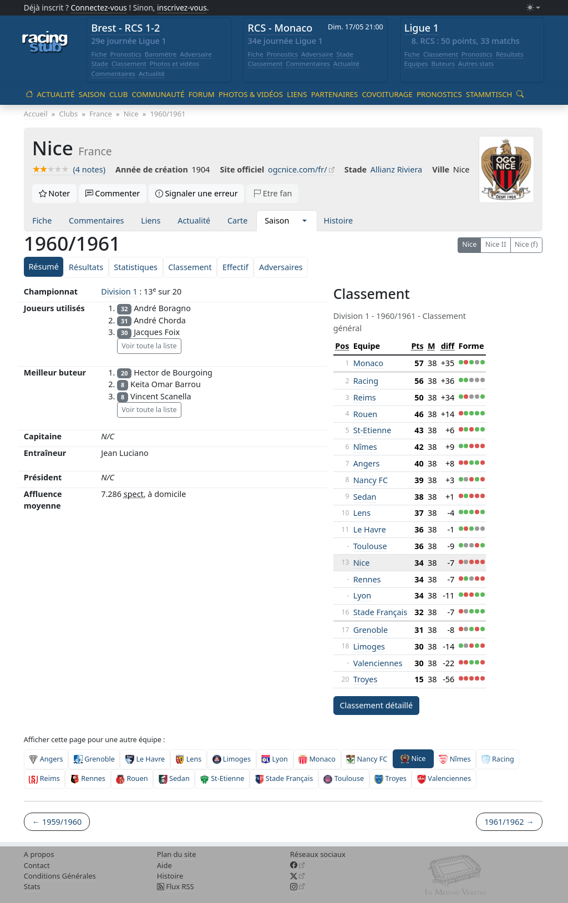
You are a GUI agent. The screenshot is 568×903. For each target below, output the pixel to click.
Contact (37, 865)
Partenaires (334, 94)
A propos (39, 854)
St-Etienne (372, 430)
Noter (54, 193)
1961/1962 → (509, 821)
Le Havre (369, 529)
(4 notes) (68, 169)
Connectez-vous (98, 7)
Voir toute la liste (148, 346)
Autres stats (476, 63)
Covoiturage (387, 94)
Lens (362, 513)
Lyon (362, 595)
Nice (469, 244)
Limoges (369, 646)
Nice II (495, 244)
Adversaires (281, 267)
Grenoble (370, 630)
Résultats (510, 54)
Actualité (152, 73)
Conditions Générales (60, 876)
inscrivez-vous (182, 7)
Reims (364, 397)
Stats (32, 886)
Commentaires (113, 73)
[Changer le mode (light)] (533, 8)
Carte (237, 220)
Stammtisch (489, 94)
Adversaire (196, 54)
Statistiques (136, 267)
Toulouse (370, 546)
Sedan (365, 496)
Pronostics (125, 54)
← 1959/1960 (57, 821)
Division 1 (119, 291)
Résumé (43, 266)
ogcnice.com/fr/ (297, 169)
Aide (164, 865)
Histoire (338, 220)
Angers (366, 463)
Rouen (365, 414)
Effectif (235, 267)
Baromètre (161, 54)
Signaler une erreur (196, 193)
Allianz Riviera (396, 169)
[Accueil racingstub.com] (45, 42)
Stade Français (380, 612)
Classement (128, 63)
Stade (99, 63)
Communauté (158, 94)
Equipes (416, 63)
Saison (92, 94)
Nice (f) (526, 244)
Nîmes (365, 447)
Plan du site (176, 854)
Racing (365, 381)
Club (118, 94)
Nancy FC (370, 480)
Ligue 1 (421, 27)
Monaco (368, 363)
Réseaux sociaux (318, 854)
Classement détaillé (376, 705)
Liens (297, 94)
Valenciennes (378, 663)
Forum (202, 94)
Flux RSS (175, 886)
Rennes (367, 579)
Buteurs (443, 63)
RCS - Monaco (280, 27)
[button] (304, 220)
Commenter (112, 193)
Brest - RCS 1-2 (125, 27)
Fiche (98, 54)
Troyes (365, 679)
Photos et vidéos (174, 63)
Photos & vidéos (251, 94)
